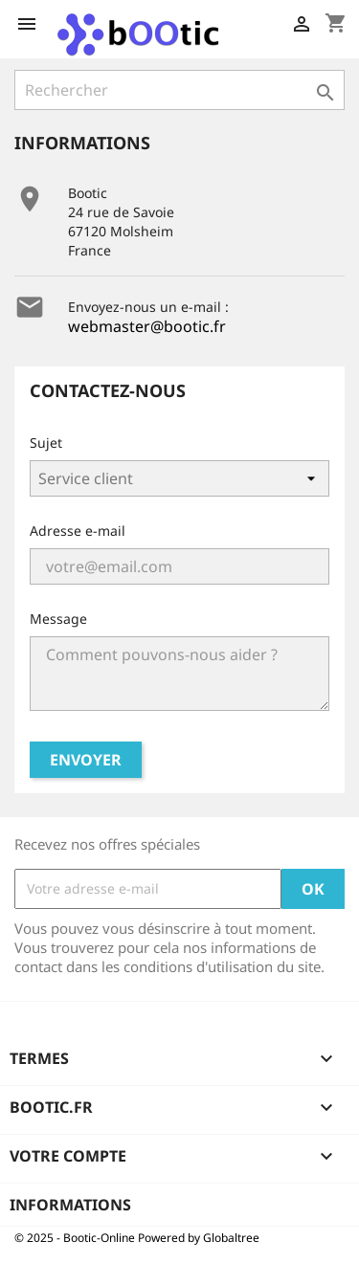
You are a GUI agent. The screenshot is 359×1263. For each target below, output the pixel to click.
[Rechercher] (179, 90)
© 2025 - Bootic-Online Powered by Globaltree (136, 1238)
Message (58, 618)
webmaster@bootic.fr (147, 326)
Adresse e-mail (77, 530)
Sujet (46, 442)
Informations (70, 1204)
